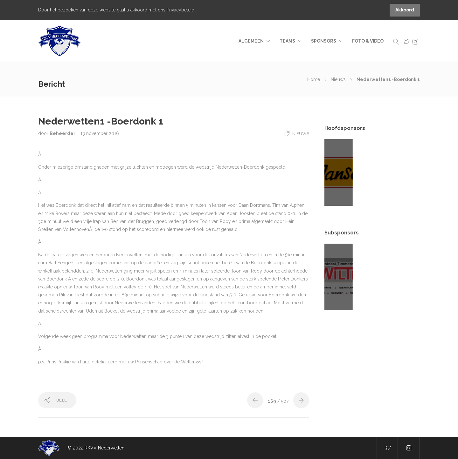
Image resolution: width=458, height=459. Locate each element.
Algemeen (251, 41)
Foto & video (368, 41)
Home (313, 79)
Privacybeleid (180, 9)
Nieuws (338, 79)
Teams (287, 41)
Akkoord (404, 9)
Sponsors (323, 41)
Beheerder (63, 133)
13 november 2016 (99, 133)
